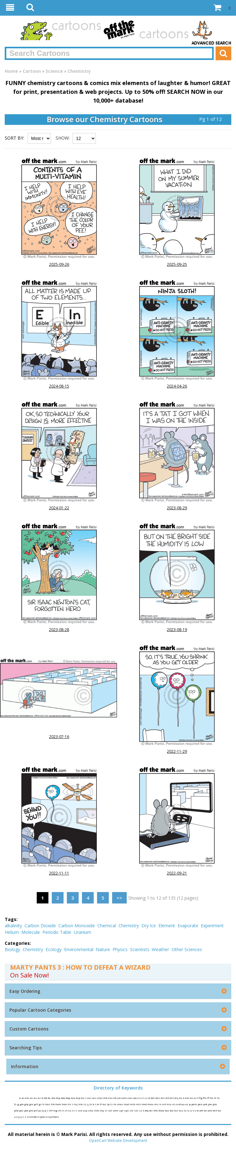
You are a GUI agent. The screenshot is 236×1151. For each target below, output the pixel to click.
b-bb (44, 1098)
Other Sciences (187, 949)
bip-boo (61, 1098)
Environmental (78, 949)
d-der (152, 1098)
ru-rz (71, 1110)
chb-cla (107, 1098)
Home (11, 71)
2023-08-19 (177, 630)
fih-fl (206, 1098)
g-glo (20, 1104)
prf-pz (38, 1110)
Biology (12, 949)
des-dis (161, 1098)
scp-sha (88, 1110)
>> (119, 898)
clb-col (117, 1098)
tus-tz (183, 1110)
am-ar (29, 1098)
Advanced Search (211, 43)
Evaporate (188, 926)
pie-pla (212, 1104)
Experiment (212, 926)
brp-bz (80, 1098)
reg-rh (57, 1110)
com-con (127, 1098)
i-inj (75, 1104)
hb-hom (56, 1104)
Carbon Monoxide (76, 926)
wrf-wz (217, 1110)
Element (166, 926)
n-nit (163, 1104)
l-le (97, 1104)
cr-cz (144, 1098)
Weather (160, 949)
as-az (37, 1098)
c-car (88, 1098)
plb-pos (19, 1110)
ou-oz (185, 1104)
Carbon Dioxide (40, 926)
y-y (20, 1116)
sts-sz (138, 1110)
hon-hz (67, 1104)
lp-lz (110, 1104)
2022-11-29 (177, 751)
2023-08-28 (59, 630)
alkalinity (13, 926)
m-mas (118, 1104)
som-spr (118, 1110)
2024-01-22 (59, 508)
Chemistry (79, 71)
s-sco (79, 1110)
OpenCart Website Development (118, 1140)
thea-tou (164, 1110)
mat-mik (130, 1104)
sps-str (129, 1110)
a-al (22, 1098)
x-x (16, 1116)
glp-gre (29, 1104)
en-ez (193, 1098)
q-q (44, 1110)
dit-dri (170, 1098)
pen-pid (203, 1104)
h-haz (46, 1104)
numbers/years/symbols (43, 1116)
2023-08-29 (177, 508)
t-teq (146, 1110)
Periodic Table (56, 932)
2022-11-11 (59, 873)
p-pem (193, 1104)
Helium (12, 932)
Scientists (139, 949)
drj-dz (178, 1098)
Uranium (82, 932)
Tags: (11, 919)
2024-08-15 (59, 386)
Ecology (54, 949)
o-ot (178, 1104)
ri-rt (65, 1110)
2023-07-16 (59, 737)
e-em (186, 1098)
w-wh (200, 1110)
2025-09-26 (59, 264)
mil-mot (141, 1104)
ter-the (153, 1110)
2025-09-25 (177, 264)
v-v (195, 1110)
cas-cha (97, 1098)
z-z (24, 1116)
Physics (120, 949)
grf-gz (38, 1104)
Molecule (30, 932)
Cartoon (32, 71)
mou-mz (153, 1104)
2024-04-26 (177, 386)
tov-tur (174, 1110)
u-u (190, 1110)
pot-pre (29, 1110)
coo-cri (137, 1098)
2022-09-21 (177, 873)
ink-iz (82, 1104)
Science (54, 71)
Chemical (106, 926)
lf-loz (103, 1104)
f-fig (200, 1098)
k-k (92, 1104)
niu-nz (171, 1104)
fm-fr (213, 1098)
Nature (103, 949)
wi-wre (208, 1110)
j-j (88, 1104)
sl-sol (109, 1110)
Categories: (18, 943)
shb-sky (99, 1110)
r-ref (50, 1110)
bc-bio (52, 1098)
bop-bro (71, 1098)
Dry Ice (148, 926)
